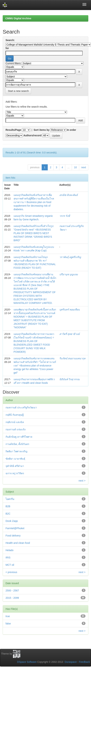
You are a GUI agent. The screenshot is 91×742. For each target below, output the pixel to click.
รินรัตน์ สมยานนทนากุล (72, 358)
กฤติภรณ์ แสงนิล (15, 422)
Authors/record (32, 135)
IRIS (8, 557)
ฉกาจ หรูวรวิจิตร (15, 473)
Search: (10, 40)
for (7, 48)
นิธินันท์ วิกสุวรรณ (69, 379)
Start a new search (18, 91)
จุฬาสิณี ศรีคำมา (15, 466)
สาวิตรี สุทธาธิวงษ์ (69, 334)
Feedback (84, 661)
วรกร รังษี (64, 215)
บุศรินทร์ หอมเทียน (69, 309)
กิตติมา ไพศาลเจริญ (16, 451)
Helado (9, 550)
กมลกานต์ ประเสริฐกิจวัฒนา (21, 407)
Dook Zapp (12, 521)
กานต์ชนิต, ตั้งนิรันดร (17, 444)
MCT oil (10, 564)
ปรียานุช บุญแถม (68, 274)
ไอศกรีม (10, 499)
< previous (11, 572)
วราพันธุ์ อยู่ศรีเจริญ (70, 257)
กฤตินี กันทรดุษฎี (15, 414)
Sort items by (42, 129)
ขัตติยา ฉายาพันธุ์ (15, 458)
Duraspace (71, 661)
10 (75, 167)
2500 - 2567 (12, 590)
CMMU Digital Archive (18, 18)
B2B (8, 506)
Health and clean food (18, 542)
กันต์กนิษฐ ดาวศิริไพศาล (19, 436)
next (83, 167)
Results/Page (13, 129)
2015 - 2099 (12, 597)
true (8, 616)
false (8, 623)
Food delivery (13, 535)
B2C (8, 513)
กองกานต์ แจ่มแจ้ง (16, 429)
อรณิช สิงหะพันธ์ (68, 195)
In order (71, 129)
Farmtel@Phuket (15, 528)
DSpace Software (27, 661)
